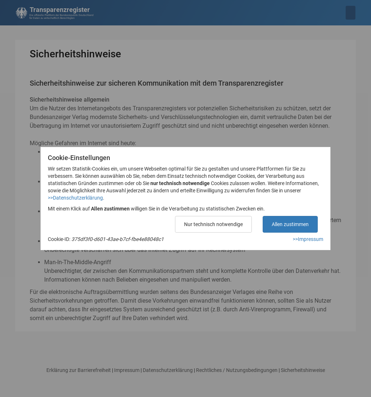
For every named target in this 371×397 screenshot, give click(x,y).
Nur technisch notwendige (213, 224)
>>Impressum (308, 239)
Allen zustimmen (290, 224)
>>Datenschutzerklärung (75, 198)
